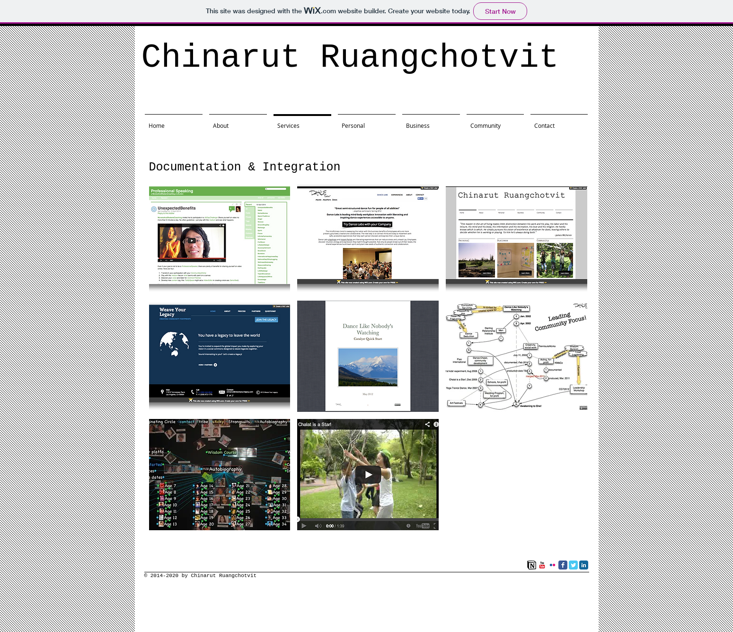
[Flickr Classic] (552, 565)
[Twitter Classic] (573, 565)
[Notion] (531, 565)
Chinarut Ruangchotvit (350, 58)
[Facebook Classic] (562, 565)
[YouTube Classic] (542, 565)
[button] (220, 238)
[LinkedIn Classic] (583, 565)
